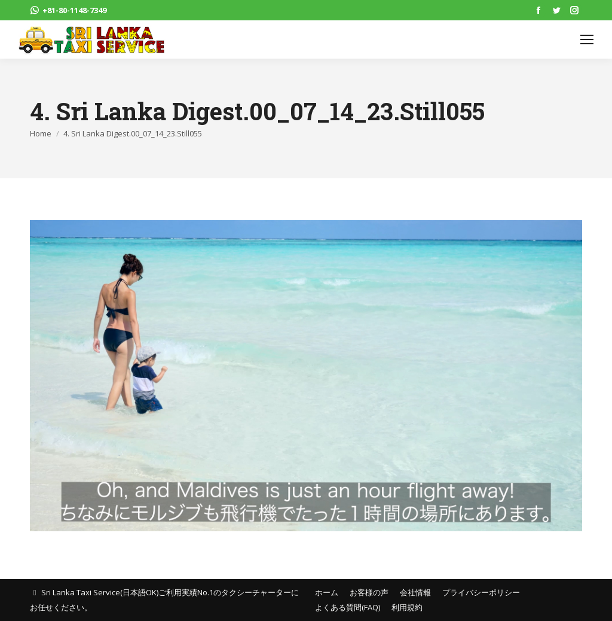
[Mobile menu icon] (587, 39)
